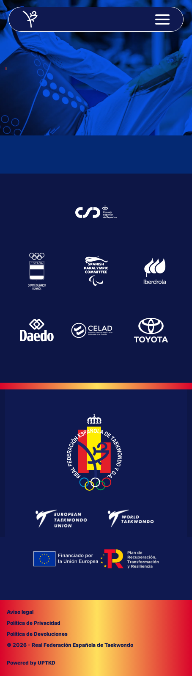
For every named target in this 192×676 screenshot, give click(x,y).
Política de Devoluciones (37, 634)
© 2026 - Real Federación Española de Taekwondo (70, 645)
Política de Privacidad (33, 623)
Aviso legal (20, 612)
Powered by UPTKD (31, 662)
